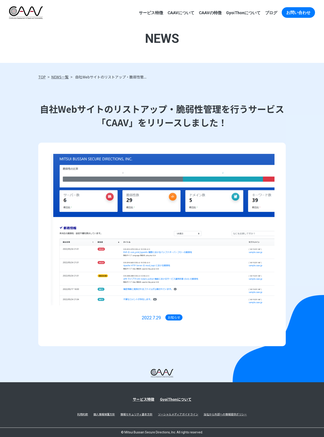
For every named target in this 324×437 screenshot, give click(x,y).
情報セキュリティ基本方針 (136, 414)
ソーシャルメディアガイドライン (178, 414)
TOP (42, 77)
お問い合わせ (298, 12)
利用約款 (82, 414)
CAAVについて (181, 12)
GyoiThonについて (243, 12)
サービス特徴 (151, 12)
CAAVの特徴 (210, 12)
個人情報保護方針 (104, 414)
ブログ (271, 12)
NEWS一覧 (60, 77)
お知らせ (174, 317)
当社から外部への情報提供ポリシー (225, 414)
